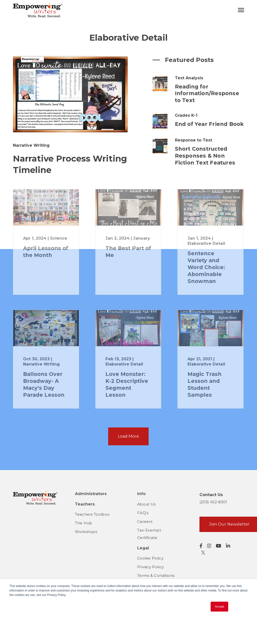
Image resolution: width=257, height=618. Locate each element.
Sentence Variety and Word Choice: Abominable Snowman (206, 267)
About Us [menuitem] (146, 504)
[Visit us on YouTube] (218, 545)
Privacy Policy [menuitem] (150, 566)
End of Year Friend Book (209, 124)
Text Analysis (189, 78)
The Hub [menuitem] (83, 523)
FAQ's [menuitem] (143, 512)
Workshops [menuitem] (86, 531)
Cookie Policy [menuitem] (150, 558)
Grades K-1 (186, 115)
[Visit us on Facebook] (200, 545)
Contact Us (211, 494)
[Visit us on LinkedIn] (228, 545)
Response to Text (193, 140)
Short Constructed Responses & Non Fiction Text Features (205, 156)
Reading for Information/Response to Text (207, 94)
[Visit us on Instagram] (209, 545)
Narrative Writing (31, 145)
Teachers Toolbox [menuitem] (92, 514)
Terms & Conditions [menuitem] (155, 575)
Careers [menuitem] (144, 521)
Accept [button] (219, 606)
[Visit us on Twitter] (203, 553)
